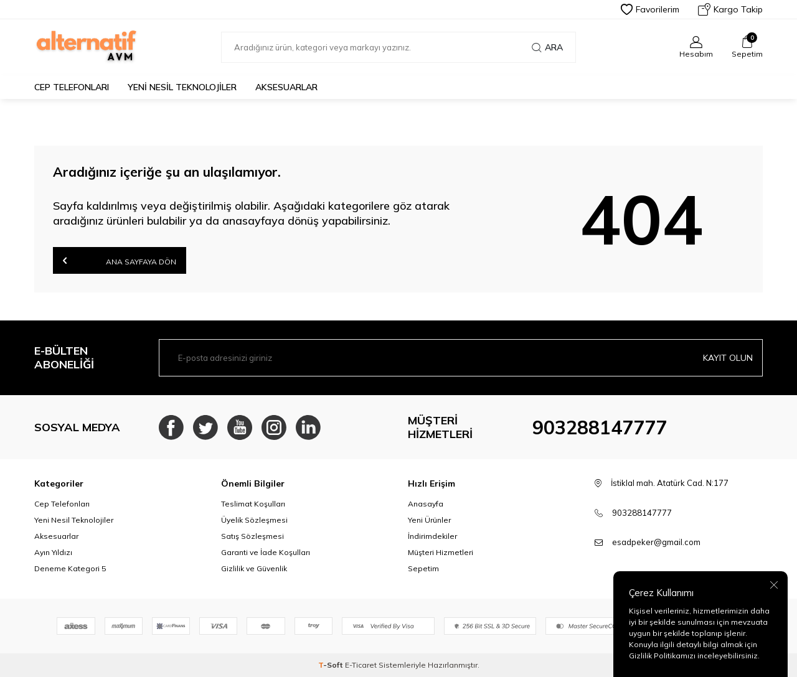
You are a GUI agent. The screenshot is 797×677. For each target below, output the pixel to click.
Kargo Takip (730, 9)
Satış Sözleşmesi (252, 536)
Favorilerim (650, 9)
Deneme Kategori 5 (70, 568)
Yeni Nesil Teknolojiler (182, 87)
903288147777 (599, 427)
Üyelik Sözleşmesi (254, 520)
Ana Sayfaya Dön (119, 260)
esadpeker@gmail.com (656, 542)
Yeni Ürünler (429, 520)
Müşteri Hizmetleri (440, 552)
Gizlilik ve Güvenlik (254, 568)
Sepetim (423, 568)
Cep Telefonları (71, 87)
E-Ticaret (361, 665)
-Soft (331, 665)
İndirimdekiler (432, 536)
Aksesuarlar (286, 87)
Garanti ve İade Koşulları (265, 552)
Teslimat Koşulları (253, 503)
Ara (547, 47)
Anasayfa (425, 503)
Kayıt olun (728, 357)
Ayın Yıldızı (53, 552)
